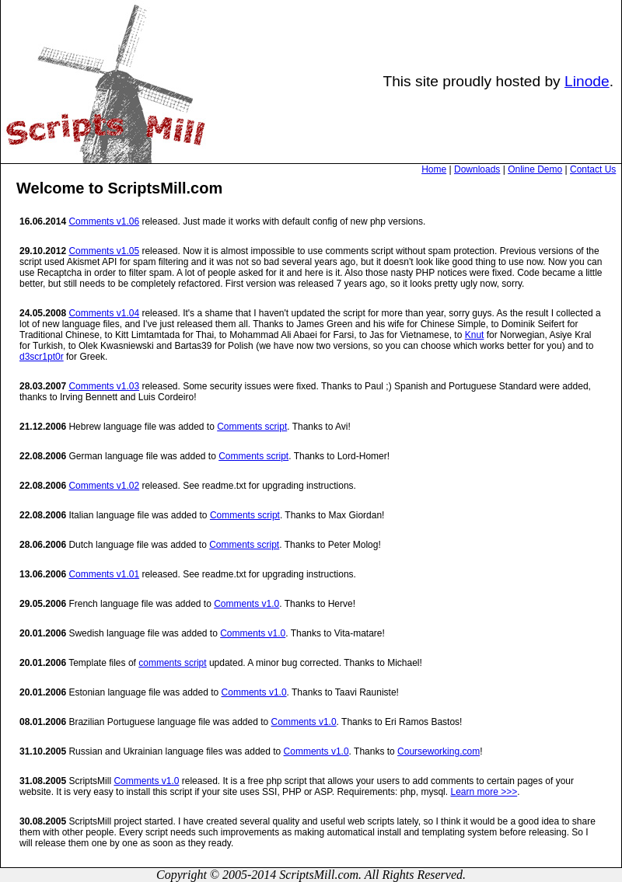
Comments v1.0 (246, 603)
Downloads (477, 169)
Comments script (252, 426)
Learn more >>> (483, 791)
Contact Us (593, 169)
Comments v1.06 (103, 221)
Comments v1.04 (103, 313)
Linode (587, 81)
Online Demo (535, 169)
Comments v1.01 (103, 574)
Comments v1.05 (103, 251)
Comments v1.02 (103, 485)
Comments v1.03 (103, 386)
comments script (172, 662)
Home (433, 169)
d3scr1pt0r (41, 356)
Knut (474, 334)
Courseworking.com (438, 751)
